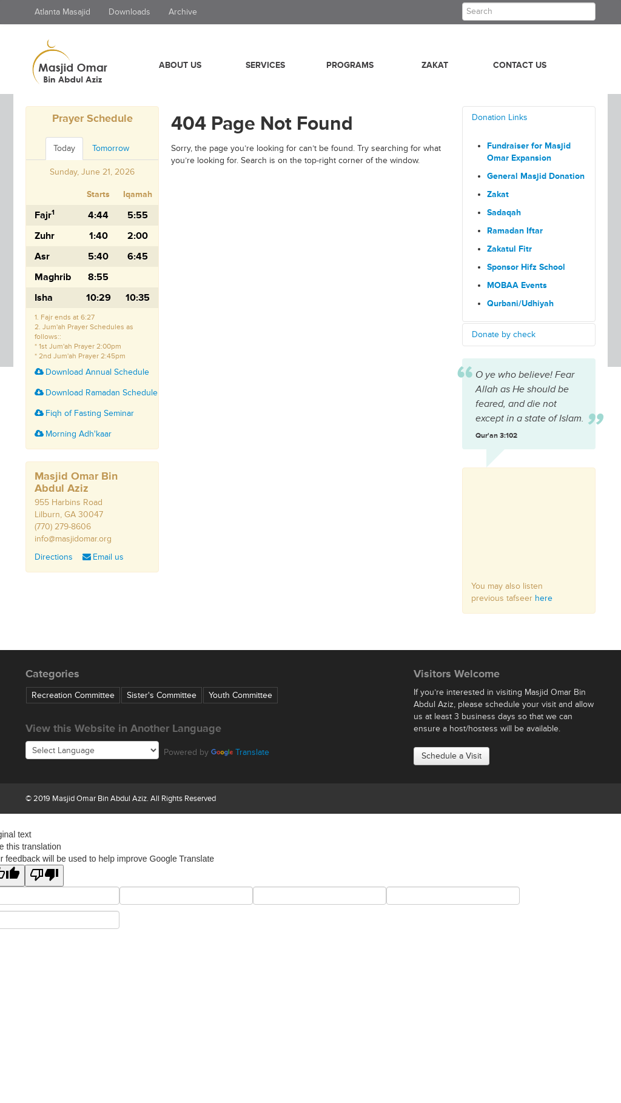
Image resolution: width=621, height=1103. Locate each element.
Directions (54, 557)
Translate (240, 752)
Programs (350, 65)
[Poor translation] (44, 876)
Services (265, 65)
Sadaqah (504, 212)
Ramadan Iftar (515, 231)
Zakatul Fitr (509, 249)
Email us (103, 557)
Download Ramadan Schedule (96, 392)
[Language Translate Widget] (92, 750)
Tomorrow (110, 148)
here (543, 598)
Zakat (434, 65)
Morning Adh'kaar (73, 434)
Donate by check (503, 334)
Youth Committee (240, 695)
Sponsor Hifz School (526, 267)
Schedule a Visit (451, 756)
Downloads (129, 12)
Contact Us (519, 65)
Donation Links (500, 117)
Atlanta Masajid (62, 12)
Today (64, 148)
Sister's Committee (161, 695)
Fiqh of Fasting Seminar (84, 413)
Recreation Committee (73, 695)
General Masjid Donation (536, 176)
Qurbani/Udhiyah (520, 303)
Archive (183, 12)
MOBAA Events (517, 285)
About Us (180, 65)
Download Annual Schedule (92, 372)
